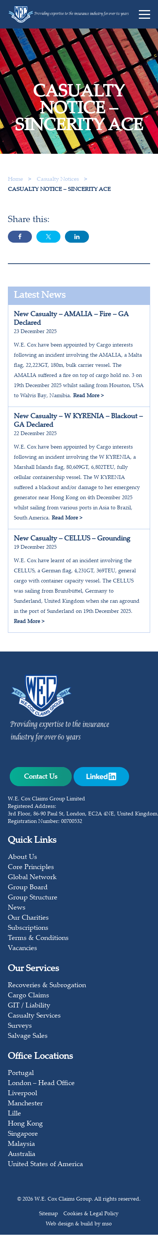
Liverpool (22, 1093)
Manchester (25, 1103)
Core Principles (31, 867)
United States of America (45, 1164)
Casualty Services (34, 1016)
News (17, 908)
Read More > (88, 396)
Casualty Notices (58, 179)
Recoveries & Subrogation (47, 985)
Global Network (32, 877)
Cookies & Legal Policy (91, 1214)
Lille (14, 1114)
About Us (22, 857)
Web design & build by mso (79, 1224)
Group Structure (32, 898)
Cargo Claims (28, 995)
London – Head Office (41, 1083)
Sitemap (48, 1214)
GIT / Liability (29, 1006)
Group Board (28, 887)
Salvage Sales (28, 1036)
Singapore (23, 1134)
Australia (21, 1154)
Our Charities (28, 918)
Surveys (20, 1026)
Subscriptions (28, 928)
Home (15, 179)
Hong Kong (25, 1124)
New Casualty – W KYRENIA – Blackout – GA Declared (78, 421)
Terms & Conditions (38, 938)
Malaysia (21, 1144)
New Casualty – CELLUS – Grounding (72, 539)
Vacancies (22, 948)
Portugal (21, 1073)
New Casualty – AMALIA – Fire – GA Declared (71, 319)
